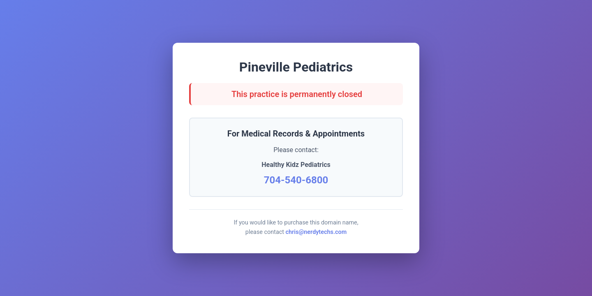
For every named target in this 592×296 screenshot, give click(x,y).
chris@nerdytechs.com (316, 232)
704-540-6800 (296, 180)
